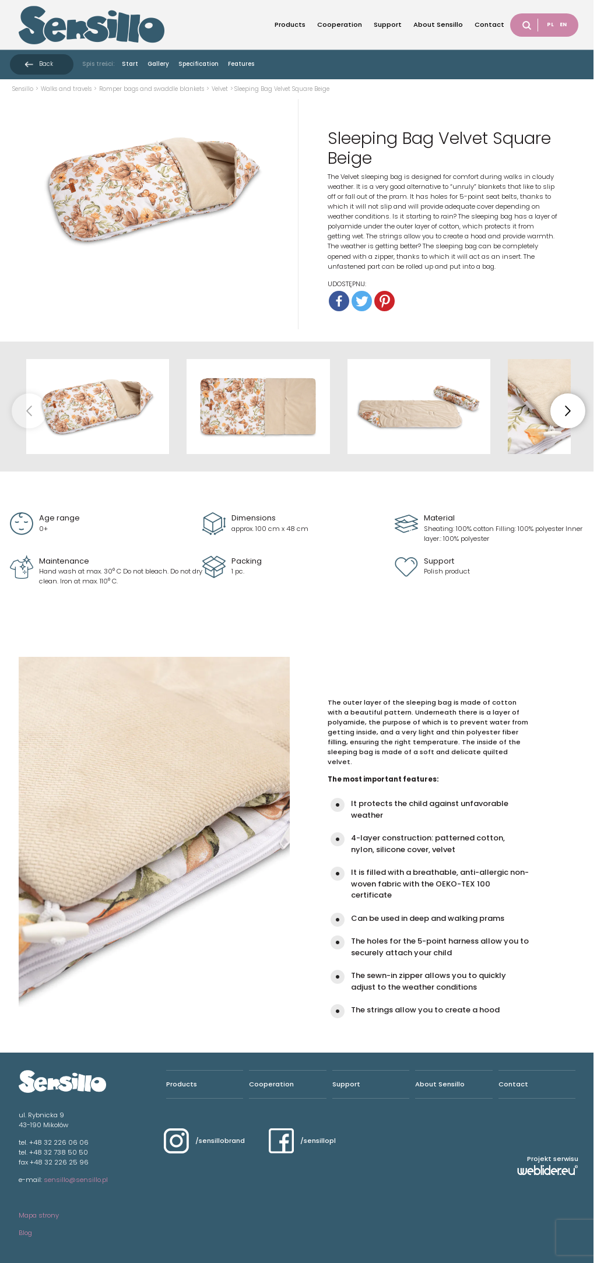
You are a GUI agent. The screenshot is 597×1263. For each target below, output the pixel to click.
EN (563, 24)
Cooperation (339, 24)
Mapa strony (39, 1215)
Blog (25, 1232)
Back (46, 64)
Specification (198, 64)
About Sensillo (438, 24)
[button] (567, 410)
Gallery (158, 64)
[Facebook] (339, 301)
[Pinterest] (384, 301)
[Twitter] (362, 301)
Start (130, 64)
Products (290, 24)
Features (241, 64)
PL (550, 24)
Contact (489, 24)
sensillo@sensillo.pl (76, 1179)
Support (388, 24)
